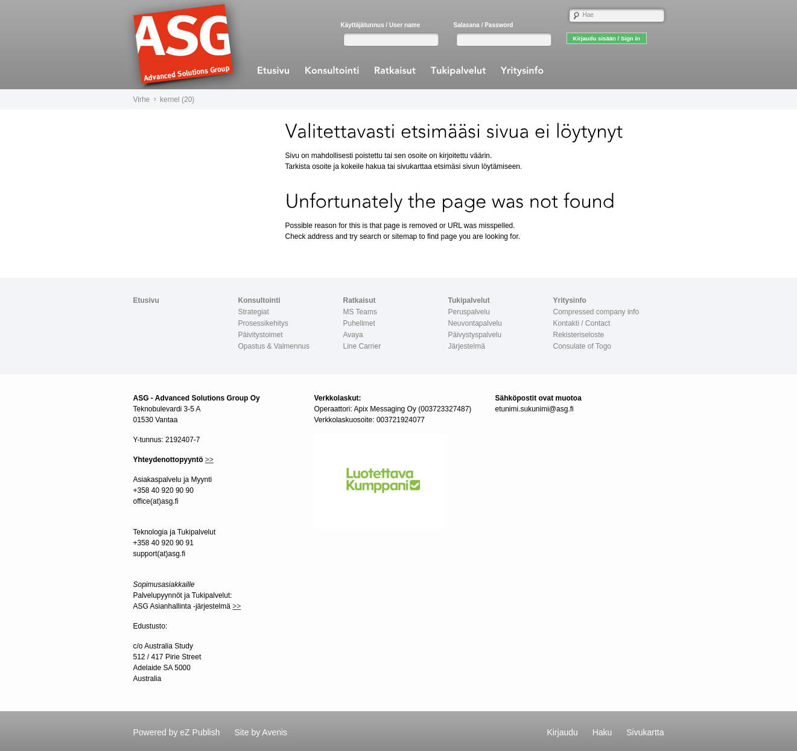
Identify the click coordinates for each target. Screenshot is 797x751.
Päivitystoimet (260, 335)
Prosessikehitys (263, 323)
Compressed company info (596, 312)
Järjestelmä (466, 346)
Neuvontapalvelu (475, 323)
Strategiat (253, 312)
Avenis (274, 732)
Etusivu (146, 300)
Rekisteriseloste (579, 335)
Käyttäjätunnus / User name (381, 25)
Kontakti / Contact (582, 323)
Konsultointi (259, 300)
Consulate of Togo (582, 346)
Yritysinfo (569, 300)
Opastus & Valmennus (274, 346)
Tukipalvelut (469, 300)
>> (209, 459)
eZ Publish (200, 732)
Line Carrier (362, 346)
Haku (602, 732)
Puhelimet (359, 323)
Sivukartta (645, 732)
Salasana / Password (483, 25)
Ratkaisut (359, 300)
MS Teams (360, 312)
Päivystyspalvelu (475, 335)
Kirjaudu (562, 732)
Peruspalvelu (469, 312)
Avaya (353, 335)
